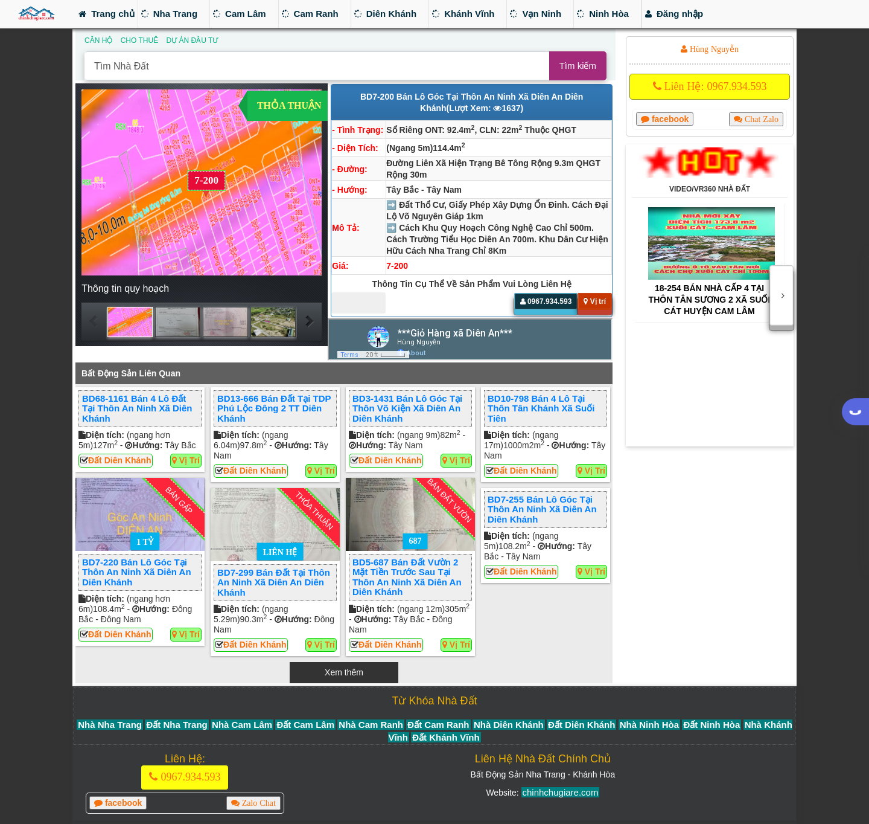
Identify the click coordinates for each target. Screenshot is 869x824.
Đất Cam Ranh (438, 724)
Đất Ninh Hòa (711, 724)
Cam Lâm (239, 13)
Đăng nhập (674, 13)
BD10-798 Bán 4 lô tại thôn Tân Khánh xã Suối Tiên (541, 408)
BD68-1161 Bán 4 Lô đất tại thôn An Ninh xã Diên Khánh (137, 408)
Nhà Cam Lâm (242, 724)
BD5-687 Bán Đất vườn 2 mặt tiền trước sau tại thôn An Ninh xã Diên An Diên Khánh (407, 577)
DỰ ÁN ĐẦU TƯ (192, 40)
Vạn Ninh (535, 13)
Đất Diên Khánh (119, 460)
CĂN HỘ (98, 40)
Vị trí (186, 460)
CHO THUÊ (139, 40)
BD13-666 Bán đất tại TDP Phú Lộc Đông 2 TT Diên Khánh (274, 408)
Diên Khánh (385, 13)
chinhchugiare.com (561, 792)
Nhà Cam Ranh (371, 724)
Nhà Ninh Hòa (649, 724)
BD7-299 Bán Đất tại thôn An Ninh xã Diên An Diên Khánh (273, 582)
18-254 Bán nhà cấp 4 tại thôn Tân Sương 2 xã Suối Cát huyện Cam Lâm (710, 299)
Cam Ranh (310, 13)
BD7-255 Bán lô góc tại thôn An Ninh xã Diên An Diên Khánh (542, 509)
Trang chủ (106, 13)
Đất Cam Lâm (305, 724)
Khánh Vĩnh (463, 13)
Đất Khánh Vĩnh (445, 737)
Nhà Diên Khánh (509, 724)
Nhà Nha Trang (110, 724)
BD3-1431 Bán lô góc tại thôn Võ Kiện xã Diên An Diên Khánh (407, 408)
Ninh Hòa (603, 13)
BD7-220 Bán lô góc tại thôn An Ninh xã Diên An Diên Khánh (136, 572)
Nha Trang (169, 13)
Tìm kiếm (577, 65)
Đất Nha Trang (176, 724)
